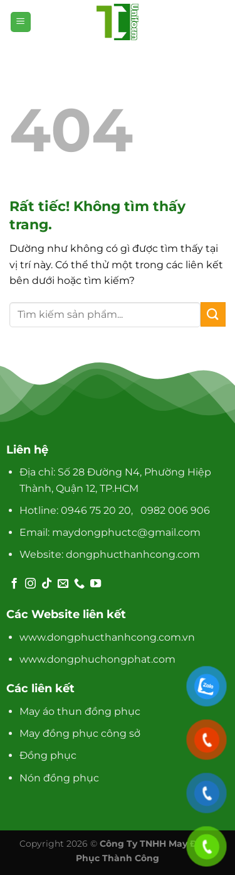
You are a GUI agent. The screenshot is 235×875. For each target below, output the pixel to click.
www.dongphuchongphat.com (97, 659)
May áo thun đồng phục (79, 711)
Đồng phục (47, 755)
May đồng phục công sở (79, 733)
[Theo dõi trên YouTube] (95, 584)
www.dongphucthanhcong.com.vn (107, 637)
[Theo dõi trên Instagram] (30, 584)
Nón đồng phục (59, 778)
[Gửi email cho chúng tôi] (63, 584)
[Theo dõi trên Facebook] (14, 584)
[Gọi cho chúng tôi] (79, 584)
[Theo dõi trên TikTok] (46, 584)
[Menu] (21, 22)
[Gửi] (213, 314)
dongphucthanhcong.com (133, 554)
